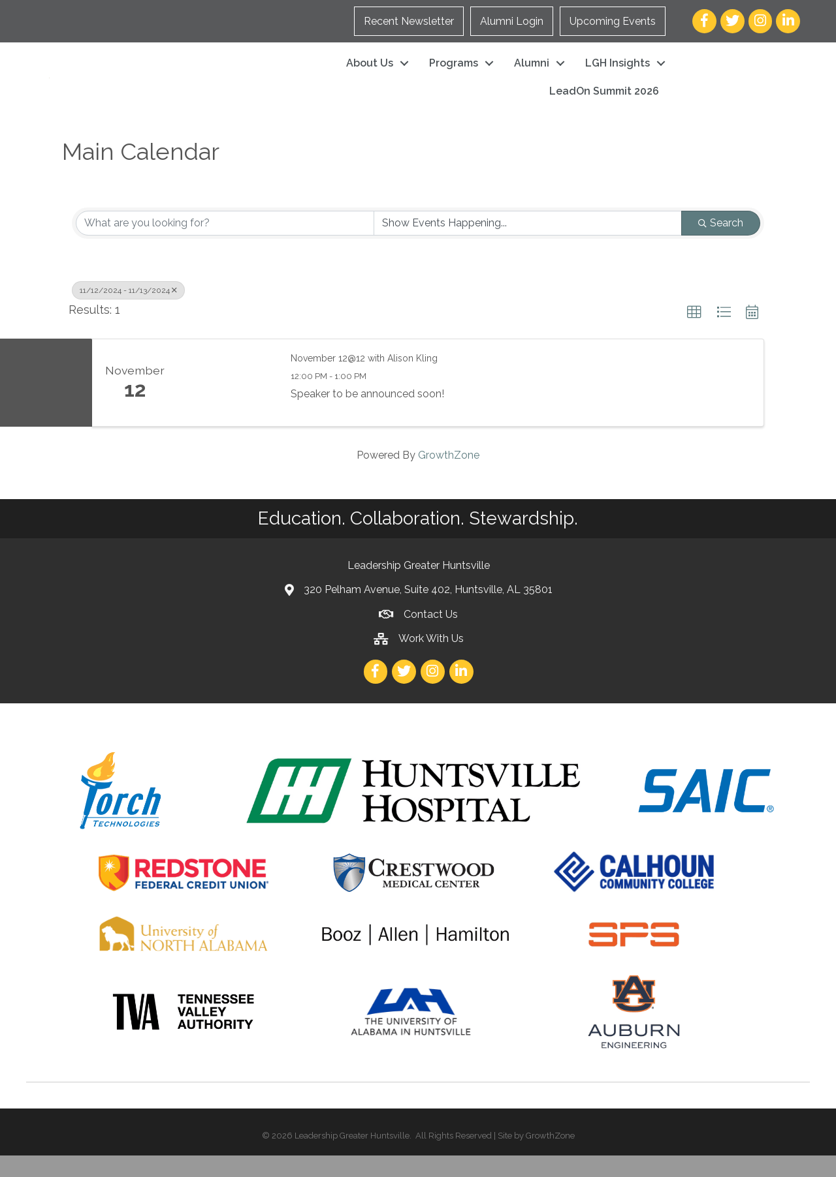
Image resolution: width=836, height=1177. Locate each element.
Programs (453, 74)
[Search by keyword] (225, 245)
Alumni (531, 74)
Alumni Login (511, 21)
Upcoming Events (613, 21)
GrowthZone (448, 477)
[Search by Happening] (528, 245)
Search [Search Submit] (720, 245)
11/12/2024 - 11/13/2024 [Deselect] (128, 312)
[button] (694, 335)
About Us (369, 74)
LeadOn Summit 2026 (604, 102)
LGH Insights (617, 74)
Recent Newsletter (409, 21)
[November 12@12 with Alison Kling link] (227, 404)
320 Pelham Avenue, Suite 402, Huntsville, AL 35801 (428, 611)
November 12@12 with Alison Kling (364, 379)
